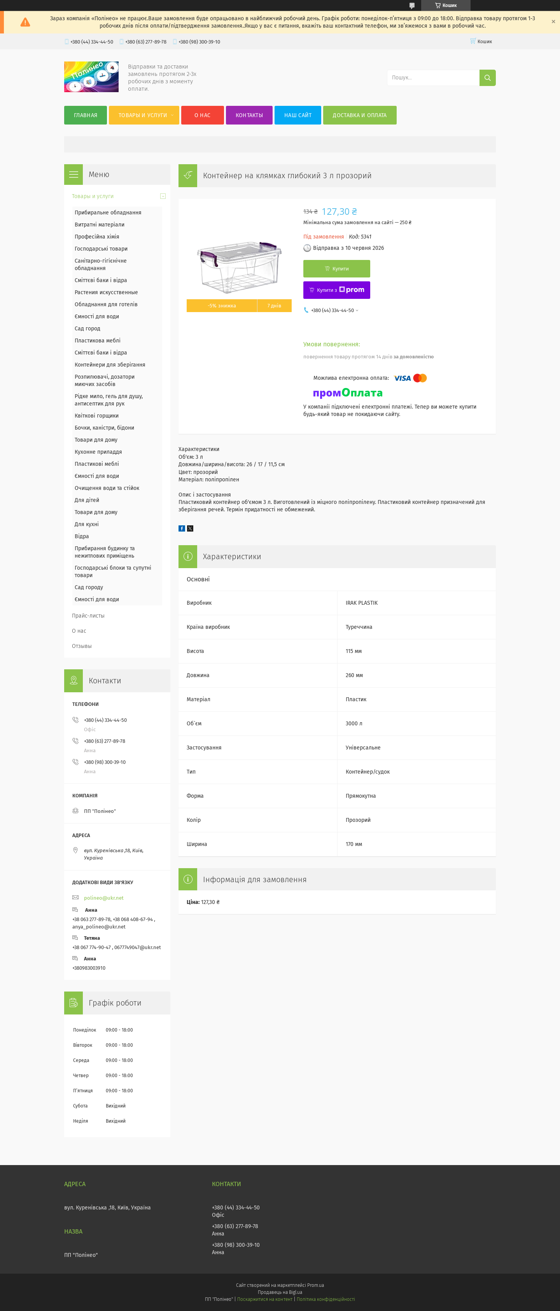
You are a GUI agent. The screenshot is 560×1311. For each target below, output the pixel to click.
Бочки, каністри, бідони (104, 428)
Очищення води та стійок (107, 488)
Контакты (249, 115)
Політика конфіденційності (326, 1299)
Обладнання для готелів (106, 304)
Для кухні (87, 524)
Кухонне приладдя (98, 452)
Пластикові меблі (97, 464)
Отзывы (82, 646)
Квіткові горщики (97, 415)
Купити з (340, 289)
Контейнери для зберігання (110, 365)
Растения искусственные (106, 292)
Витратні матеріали (99, 224)
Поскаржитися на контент (264, 1299)
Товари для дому (96, 440)
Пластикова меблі (98, 340)
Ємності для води (97, 316)
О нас (202, 115)
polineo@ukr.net (104, 898)
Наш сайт (298, 115)
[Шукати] (488, 78)
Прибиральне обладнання (108, 212)
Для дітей (87, 500)
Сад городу (89, 587)
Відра (82, 536)
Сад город (87, 328)
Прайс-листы (88, 616)
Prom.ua (315, 1285)
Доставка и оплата (360, 115)
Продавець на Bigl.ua (280, 1292)
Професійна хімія (97, 236)
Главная (85, 115)
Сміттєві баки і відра (101, 280)
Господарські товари (101, 249)
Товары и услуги (143, 115)
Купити (340, 269)
